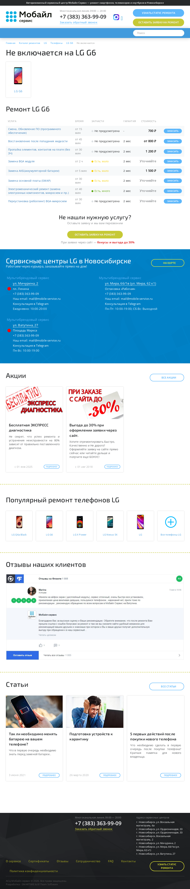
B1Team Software (47, 884)
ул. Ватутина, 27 (25, 325)
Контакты (128, 861)
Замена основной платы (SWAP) (29, 180)
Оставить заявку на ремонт (95, 234)
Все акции (165, 377)
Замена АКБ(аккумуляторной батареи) (33, 171)
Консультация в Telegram (31, 304)
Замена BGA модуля (21, 161)
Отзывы (62, 861)
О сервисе (13, 861)
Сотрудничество (88, 861)
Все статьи (165, 686)
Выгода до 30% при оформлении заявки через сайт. (93, 430)
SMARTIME (28, 884)
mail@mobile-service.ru (45, 299)
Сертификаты (38, 861)
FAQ (111, 861)
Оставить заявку (158, 22)
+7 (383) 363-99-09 (83, 16)
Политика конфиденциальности (34, 871)
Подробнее (52, 466)
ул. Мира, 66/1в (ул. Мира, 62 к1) (130, 283)
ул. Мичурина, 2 (25, 283)
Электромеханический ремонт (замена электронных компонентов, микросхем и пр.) (38, 191)
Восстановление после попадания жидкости (38, 141)
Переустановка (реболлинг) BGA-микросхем (37, 201)
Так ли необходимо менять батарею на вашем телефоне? (33, 739)
